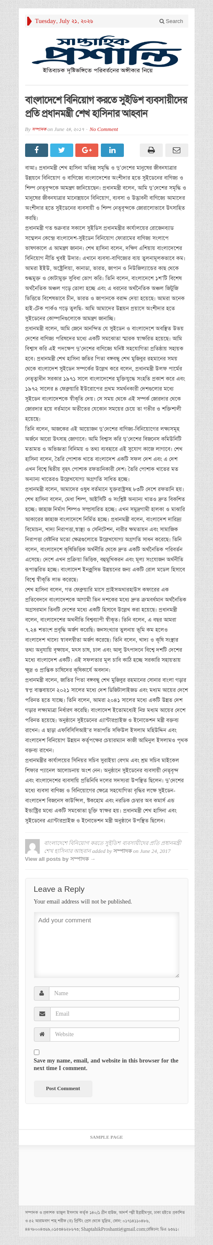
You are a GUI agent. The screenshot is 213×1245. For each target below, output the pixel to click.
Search (171, 21)
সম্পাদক (39, 129)
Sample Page (106, 1137)
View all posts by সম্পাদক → (60, 859)
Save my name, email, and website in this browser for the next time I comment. (106, 1065)
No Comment (104, 129)
